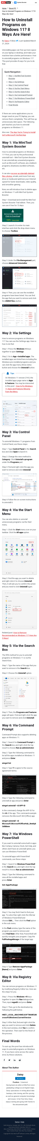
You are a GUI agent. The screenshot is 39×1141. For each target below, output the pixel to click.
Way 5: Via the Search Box (19, 92)
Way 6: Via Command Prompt (20, 95)
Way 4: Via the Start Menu (19, 88)
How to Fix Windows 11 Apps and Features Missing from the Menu (19, 389)
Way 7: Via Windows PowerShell (22, 98)
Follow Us (21, 1078)
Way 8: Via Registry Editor (19, 102)
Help (22, 1122)
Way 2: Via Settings (16, 82)
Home (4, 8)
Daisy (7, 41)
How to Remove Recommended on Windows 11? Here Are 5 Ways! (19, 635)
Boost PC (12, 8)
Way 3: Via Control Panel (18, 85)
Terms (17, 1122)
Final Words (13, 105)
